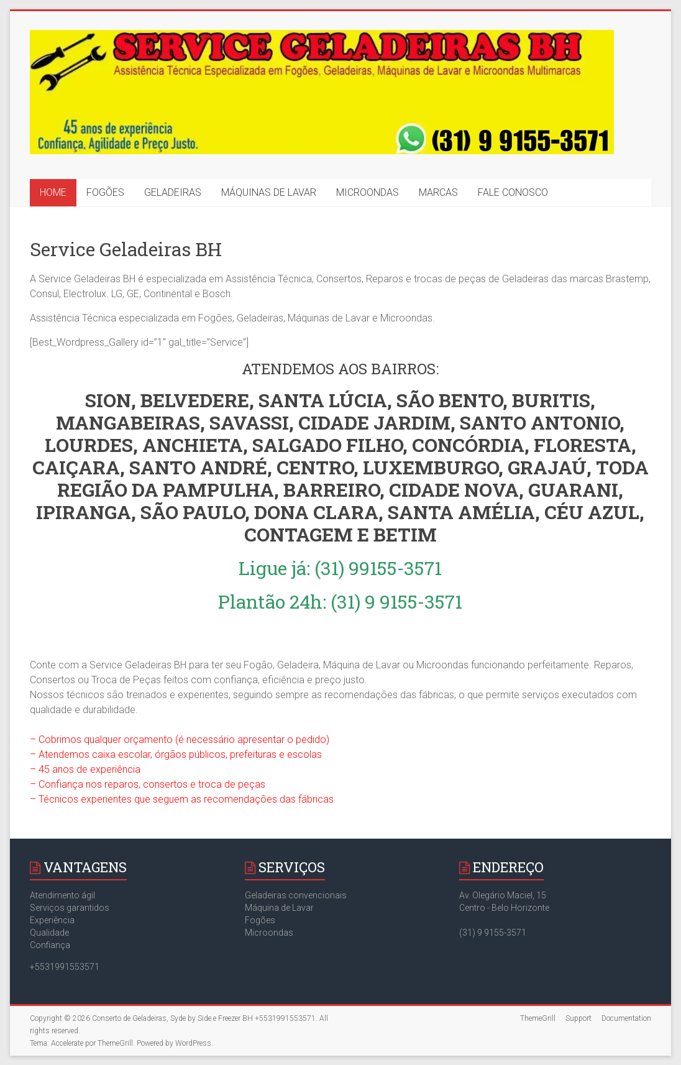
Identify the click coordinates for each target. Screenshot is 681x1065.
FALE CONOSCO (513, 192)
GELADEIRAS (172, 192)
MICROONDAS (367, 192)
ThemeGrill (537, 1018)
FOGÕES (105, 192)
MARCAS (438, 192)
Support (578, 1018)
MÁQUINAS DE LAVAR (268, 192)
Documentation (626, 1018)
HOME (53, 192)
